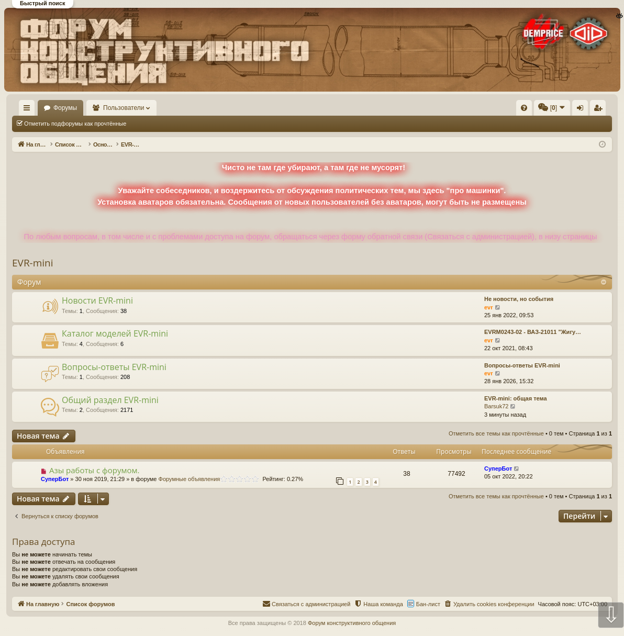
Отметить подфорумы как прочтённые (75, 123)
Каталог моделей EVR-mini (115, 333)
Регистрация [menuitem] (525, 110)
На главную (42, 107)
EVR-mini (32, 263)
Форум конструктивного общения (352, 623)
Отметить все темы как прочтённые (189, 123)
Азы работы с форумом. (94, 470)
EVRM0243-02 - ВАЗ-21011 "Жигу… (532, 332)
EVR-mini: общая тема (515, 398)
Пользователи (154, 107)
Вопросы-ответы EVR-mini (114, 367)
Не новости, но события (518, 299)
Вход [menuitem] (507, 110)
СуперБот (55, 479)
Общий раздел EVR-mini (110, 400)
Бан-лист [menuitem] (428, 604)
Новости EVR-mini (97, 300)
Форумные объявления (189, 479)
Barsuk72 (496, 406)
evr (488, 307)
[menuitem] (366, 108)
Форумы (95, 107)
